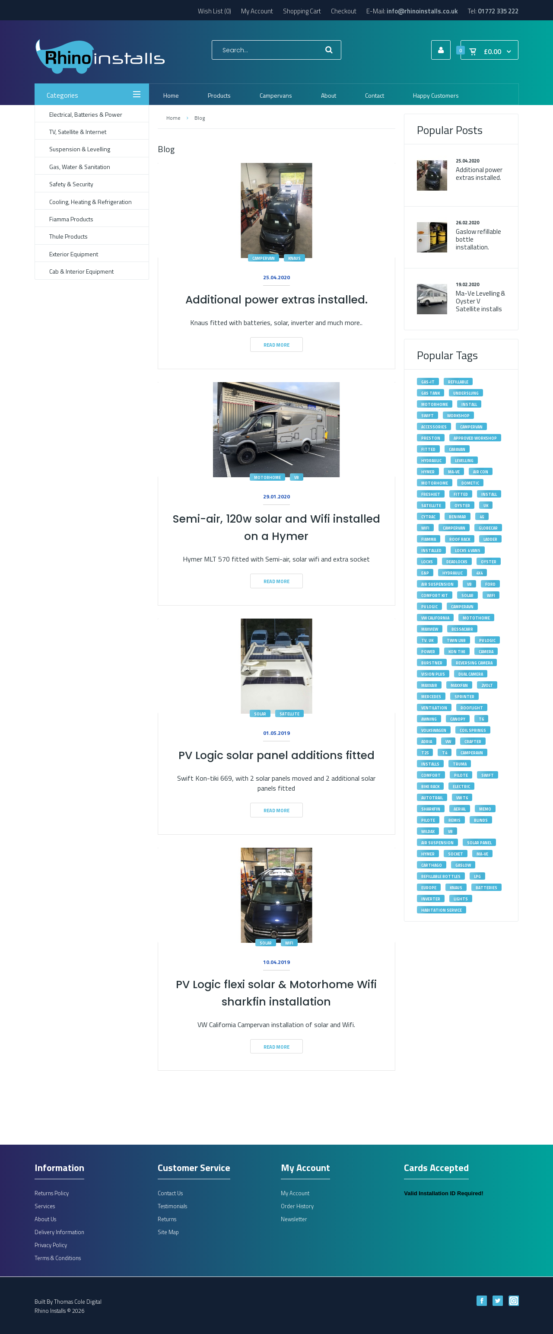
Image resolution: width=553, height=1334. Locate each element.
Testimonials (172, 1206)
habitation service (441, 910)
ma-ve (482, 854)
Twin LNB (456, 640)
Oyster (462, 505)
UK (485, 505)
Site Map (168, 1232)
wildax (428, 831)
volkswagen (433, 730)
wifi (289, 943)
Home (173, 118)
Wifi (425, 528)
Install (489, 494)
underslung (466, 393)
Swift (487, 775)
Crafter (472, 741)
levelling (464, 460)
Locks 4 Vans (467, 550)
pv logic (487, 640)
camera (486, 651)
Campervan (454, 528)
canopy (457, 719)
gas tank (430, 393)
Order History (297, 1206)
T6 (481, 719)
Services (45, 1206)
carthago (431, 865)
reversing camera (474, 663)
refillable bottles (441, 876)
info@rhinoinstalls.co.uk (422, 11)
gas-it (428, 382)
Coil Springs (473, 730)
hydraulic (452, 573)
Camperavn (472, 753)
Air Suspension (437, 584)
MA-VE (454, 472)
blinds (481, 820)
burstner (431, 663)
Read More (276, 344)
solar (260, 714)
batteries (486, 887)
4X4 (479, 573)
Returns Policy (52, 1193)
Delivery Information (59, 1232)
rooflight (472, 708)
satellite (289, 714)
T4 (444, 753)
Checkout (343, 11)
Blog (199, 118)
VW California (435, 618)
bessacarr (462, 629)
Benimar (457, 517)
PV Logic (429, 607)
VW (448, 741)
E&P (425, 573)
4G (482, 517)
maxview (429, 629)
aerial (460, 809)
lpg (477, 876)
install (469, 404)
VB (469, 584)
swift (427, 415)
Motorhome (434, 483)
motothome (476, 618)
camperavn (462, 607)
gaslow (463, 865)
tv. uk (427, 640)
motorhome (267, 477)
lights (461, 899)
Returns (167, 1219)
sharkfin (430, 809)
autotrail (432, 798)
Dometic (470, 483)
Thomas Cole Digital (78, 1301)
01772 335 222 (498, 11)
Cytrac (428, 517)
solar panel (479, 843)
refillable (458, 382)
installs (430, 764)
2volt (487, 685)
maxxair (429, 685)
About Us (45, 1219)
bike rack (430, 786)
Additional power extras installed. (276, 299)
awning (429, 719)
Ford (490, 584)
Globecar (488, 528)
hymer (428, 854)
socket (455, 854)
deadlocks (456, 562)
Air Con (480, 472)
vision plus (433, 674)
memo (485, 809)
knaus (294, 258)
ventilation (434, 708)
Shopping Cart (302, 11)
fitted (428, 449)
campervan (263, 258)
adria (426, 741)
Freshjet (430, 494)
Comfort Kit (434, 595)
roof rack (459, 539)
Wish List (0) (214, 11)
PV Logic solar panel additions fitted (276, 755)
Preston (430, 438)
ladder (490, 539)
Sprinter (464, 696)
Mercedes (431, 696)
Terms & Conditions (58, 1258)
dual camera (470, 674)
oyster (488, 562)
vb (296, 477)
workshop (458, 415)
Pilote (461, 775)
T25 (425, 753)
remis (454, 820)
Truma (460, 764)
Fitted (461, 494)
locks (427, 562)
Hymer (428, 472)
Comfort (431, 775)
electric (461, 786)
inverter (430, 899)
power (428, 651)
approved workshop (475, 438)
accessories (434, 427)
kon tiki (456, 651)
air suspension (437, 843)
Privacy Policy (51, 1245)
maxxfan (459, 685)
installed (431, 550)
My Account (257, 11)
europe (428, 887)
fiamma (428, 539)
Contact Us (170, 1193)
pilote (428, 820)
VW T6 (462, 798)
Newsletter (294, 1219)
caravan (457, 449)
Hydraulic (431, 460)
